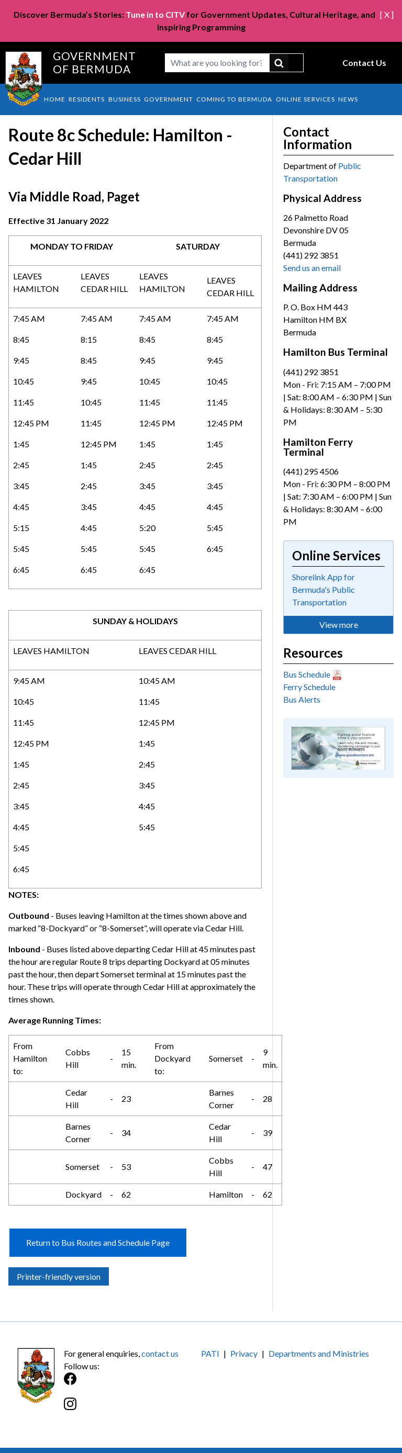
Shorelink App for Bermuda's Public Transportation (323, 589)
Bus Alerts (301, 699)
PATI (210, 1353)
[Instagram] (132, 1409)
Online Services (305, 99)
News (348, 99)
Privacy (244, 1353)
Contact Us (364, 62)
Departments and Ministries (319, 1353)
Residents (87, 99)
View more (338, 624)
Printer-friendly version (58, 1276)
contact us (159, 1353)
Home (54, 99)
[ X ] (387, 14)
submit (287, 62)
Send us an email (312, 268)
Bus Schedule (306, 674)
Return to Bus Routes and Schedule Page (98, 1242)
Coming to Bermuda (234, 99)
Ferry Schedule (309, 687)
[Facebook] (132, 1384)
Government (168, 99)
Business (124, 99)
